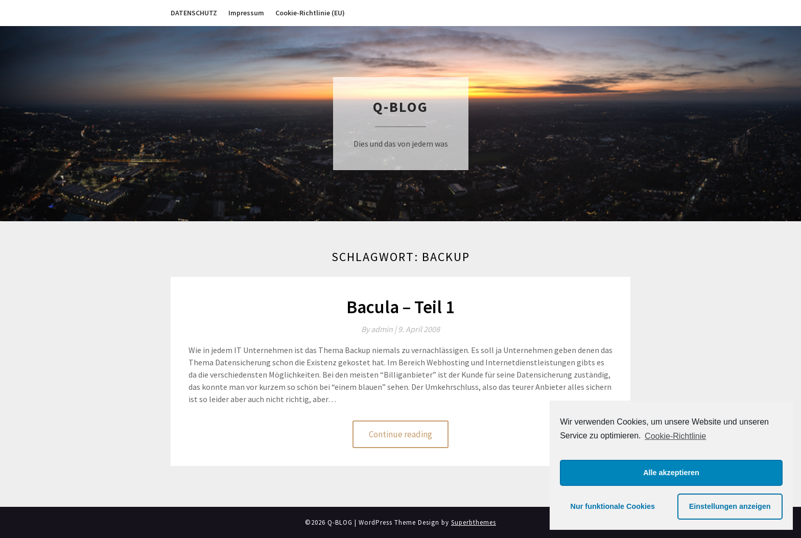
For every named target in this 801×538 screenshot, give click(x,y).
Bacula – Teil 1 (400, 307)
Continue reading (400, 434)
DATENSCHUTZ (194, 12)
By (379, 329)
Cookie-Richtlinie (675, 436)
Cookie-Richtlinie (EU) (310, 12)
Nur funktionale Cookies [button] (613, 506)
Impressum (246, 12)
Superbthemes (473, 522)
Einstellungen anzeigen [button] (730, 506)
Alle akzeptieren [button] (671, 473)
